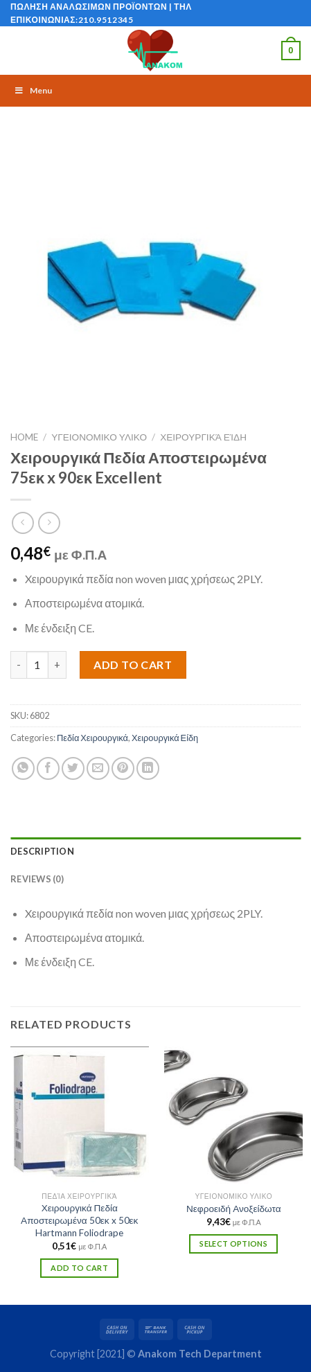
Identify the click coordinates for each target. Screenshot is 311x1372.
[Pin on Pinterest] (123, 768)
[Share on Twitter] (73, 768)
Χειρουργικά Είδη (203, 437)
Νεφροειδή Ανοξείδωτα (233, 1208)
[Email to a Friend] (98, 768)
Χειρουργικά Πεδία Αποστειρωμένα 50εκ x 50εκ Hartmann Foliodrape (79, 1220)
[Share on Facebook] (48, 768)
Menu (33, 90)
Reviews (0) (37, 878)
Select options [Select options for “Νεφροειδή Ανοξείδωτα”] (233, 1243)
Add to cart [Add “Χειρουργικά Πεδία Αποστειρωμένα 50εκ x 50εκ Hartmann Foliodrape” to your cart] (79, 1267)
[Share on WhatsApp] (23, 768)
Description (42, 851)
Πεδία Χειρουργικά (92, 737)
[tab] (155, 851)
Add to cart (133, 664)
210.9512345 (106, 20)
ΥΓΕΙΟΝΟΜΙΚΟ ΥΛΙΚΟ (99, 437)
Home (24, 437)
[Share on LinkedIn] (147, 768)
